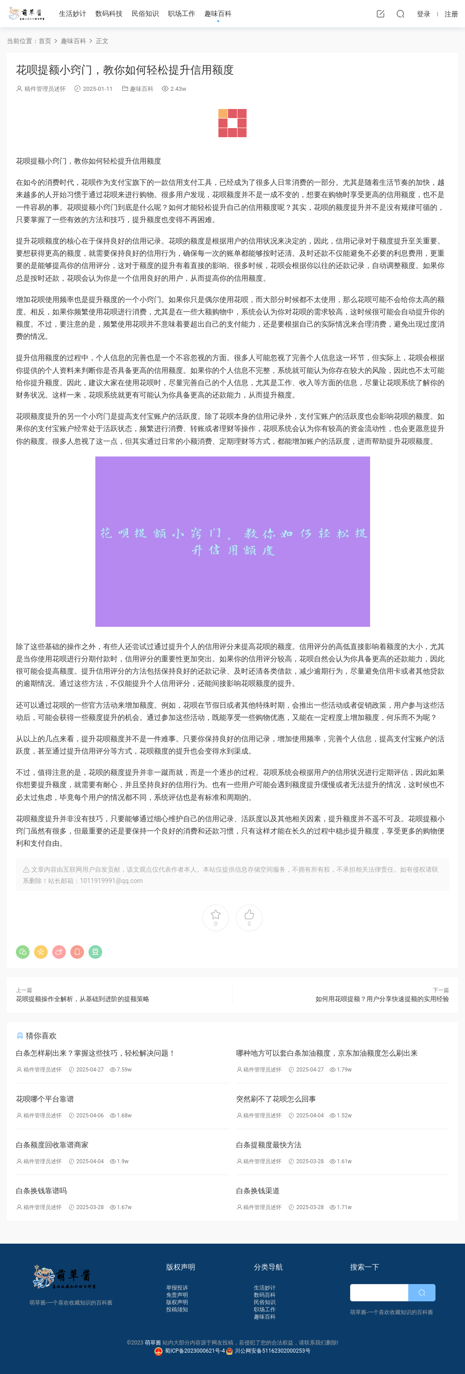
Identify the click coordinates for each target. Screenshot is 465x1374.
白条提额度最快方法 (269, 1145)
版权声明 (177, 1302)
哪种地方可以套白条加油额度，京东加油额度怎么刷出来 (327, 1053)
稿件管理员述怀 (45, 88)
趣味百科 (218, 14)
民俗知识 (145, 14)
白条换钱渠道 (258, 1190)
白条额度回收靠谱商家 (52, 1145)
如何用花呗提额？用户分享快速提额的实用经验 (382, 998)
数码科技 (109, 14)
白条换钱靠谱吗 (41, 1190)
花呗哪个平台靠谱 (45, 1099)
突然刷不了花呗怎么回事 (276, 1099)
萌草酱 (26, 13)
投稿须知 (177, 1309)
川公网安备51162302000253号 (268, 1351)
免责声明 (177, 1295)
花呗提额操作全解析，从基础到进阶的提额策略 (82, 998)
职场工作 (181, 14)
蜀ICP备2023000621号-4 (190, 1351)
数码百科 (265, 1295)
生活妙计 (72, 14)
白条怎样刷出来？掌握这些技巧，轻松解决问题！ (96, 1053)
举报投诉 (177, 1288)
